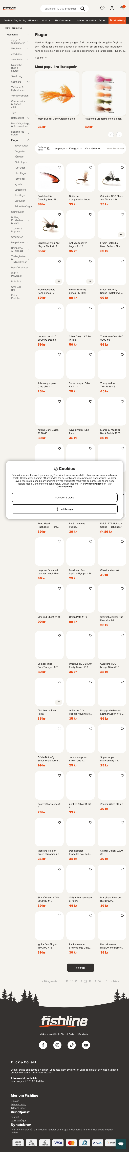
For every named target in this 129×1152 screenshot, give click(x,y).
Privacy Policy (93, 483)
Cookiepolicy (64, 486)
